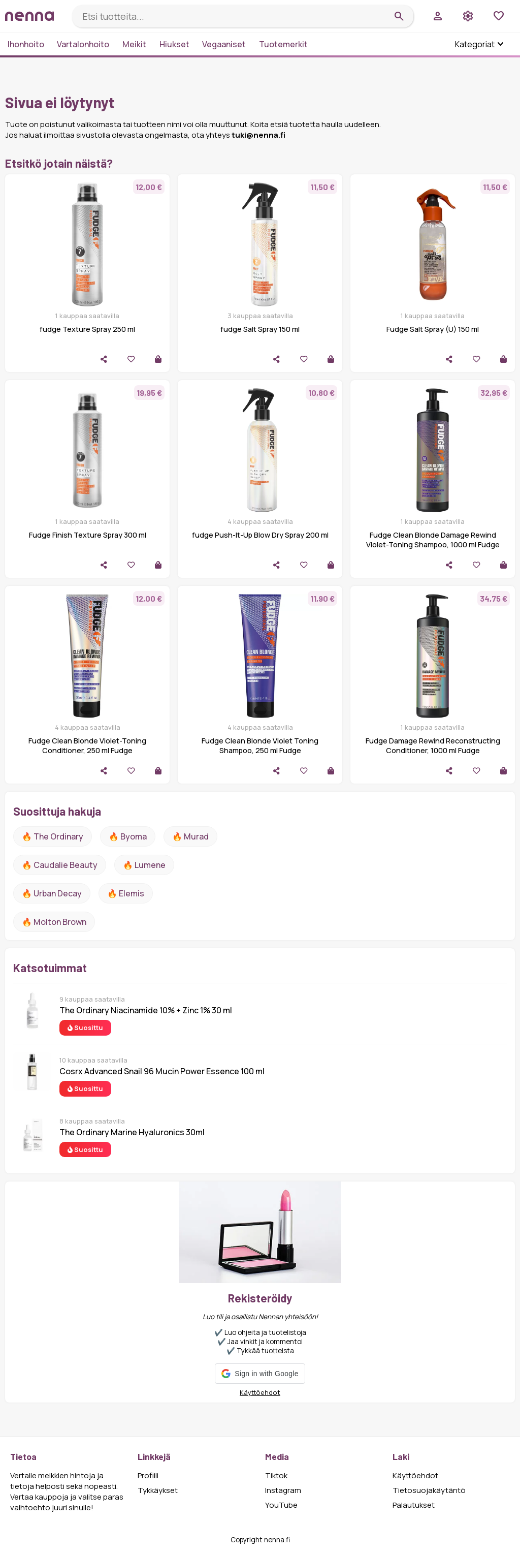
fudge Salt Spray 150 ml (260, 329)
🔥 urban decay (52, 893)
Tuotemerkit (283, 44)
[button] (260, 1373)
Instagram (283, 1490)
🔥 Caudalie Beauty (60, 864)
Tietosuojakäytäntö (429, 1490)
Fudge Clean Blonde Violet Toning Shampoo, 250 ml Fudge (260, 745)
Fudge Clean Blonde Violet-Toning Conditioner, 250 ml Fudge (87, 745)
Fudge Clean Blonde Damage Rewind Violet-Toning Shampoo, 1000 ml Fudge (433, 539)
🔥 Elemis (125, 893)
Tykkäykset (158, 1490)
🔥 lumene (144, 864)
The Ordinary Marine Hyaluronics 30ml (132, 1132)
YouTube (281, 1505)
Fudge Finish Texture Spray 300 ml (87, 535)
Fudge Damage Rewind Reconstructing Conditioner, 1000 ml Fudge (433, 745)
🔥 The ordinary (52, 836)
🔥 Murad (190, 836)
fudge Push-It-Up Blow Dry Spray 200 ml (260, 535)
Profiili (148, 1475)
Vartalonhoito (83, 44)
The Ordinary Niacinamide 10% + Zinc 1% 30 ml (145, 1010)
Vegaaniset (224, 44)
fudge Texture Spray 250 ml (87, 329)
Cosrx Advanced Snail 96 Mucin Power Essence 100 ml (162, 1071)
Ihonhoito (26, 44)
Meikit (134, 44)
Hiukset (174, 44)
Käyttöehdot (260, 1392)
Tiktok (276, 1475)
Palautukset (414, 1505)
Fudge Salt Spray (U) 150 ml (432, 329)
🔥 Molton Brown (54, 921)
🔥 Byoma (128, 836)
